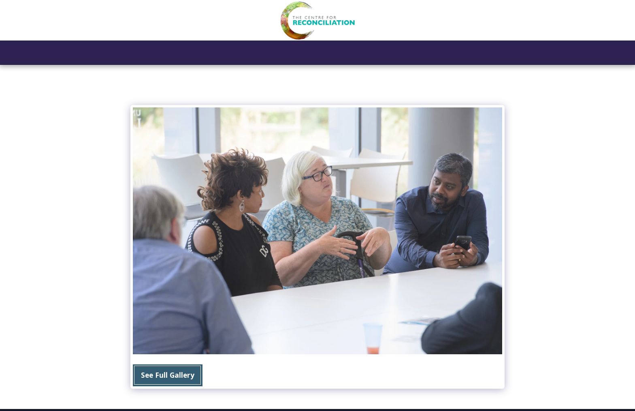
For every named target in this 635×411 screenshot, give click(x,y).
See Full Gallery (167, 375)
